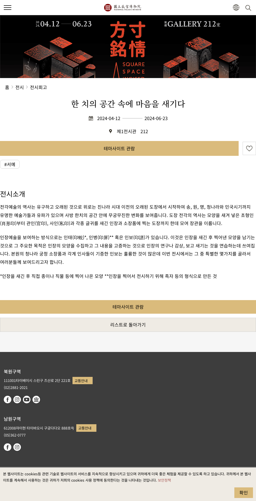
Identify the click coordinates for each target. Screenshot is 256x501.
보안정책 (164, 480)
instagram (17, 399)
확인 (243, 492)
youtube (26, 399)
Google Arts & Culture (36, 399)
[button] (7, 7)
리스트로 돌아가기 (128, 324)
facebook (7, 399)
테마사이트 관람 (119, 148)
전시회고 (38, 87)
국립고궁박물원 (122, 7)
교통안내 (81, 380)
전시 (19, 87)
